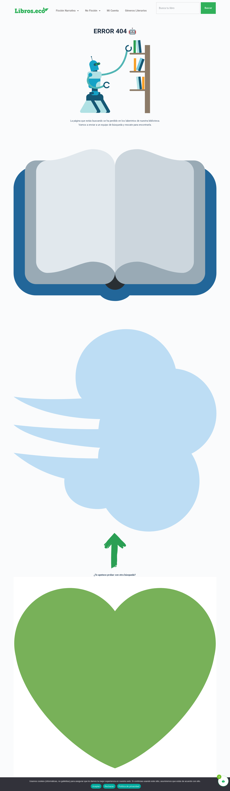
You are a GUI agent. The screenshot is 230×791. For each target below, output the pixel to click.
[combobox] (177, 8)
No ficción (92, 11)
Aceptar (96, 786)
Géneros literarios (136, 10)
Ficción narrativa (67, 11)
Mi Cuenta (113, 10)
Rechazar (109, 786)
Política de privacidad (129, 786)
